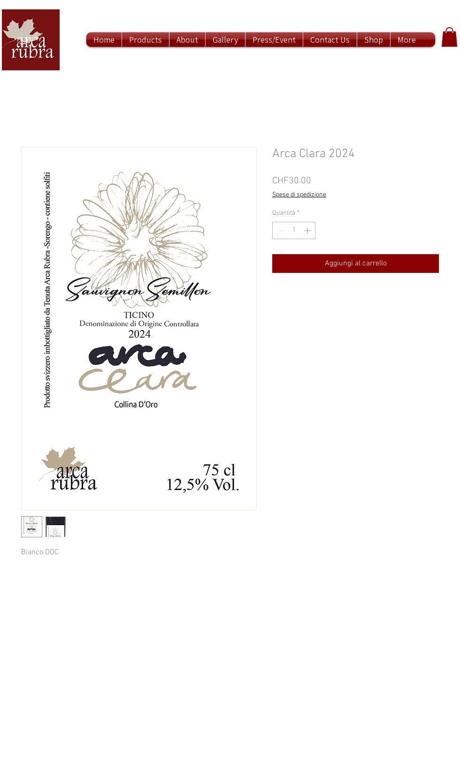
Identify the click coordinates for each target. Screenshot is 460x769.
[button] (449, 37)
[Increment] (308, 230)
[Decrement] (279, 230)
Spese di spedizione (299, 195)
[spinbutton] (293, 230)
